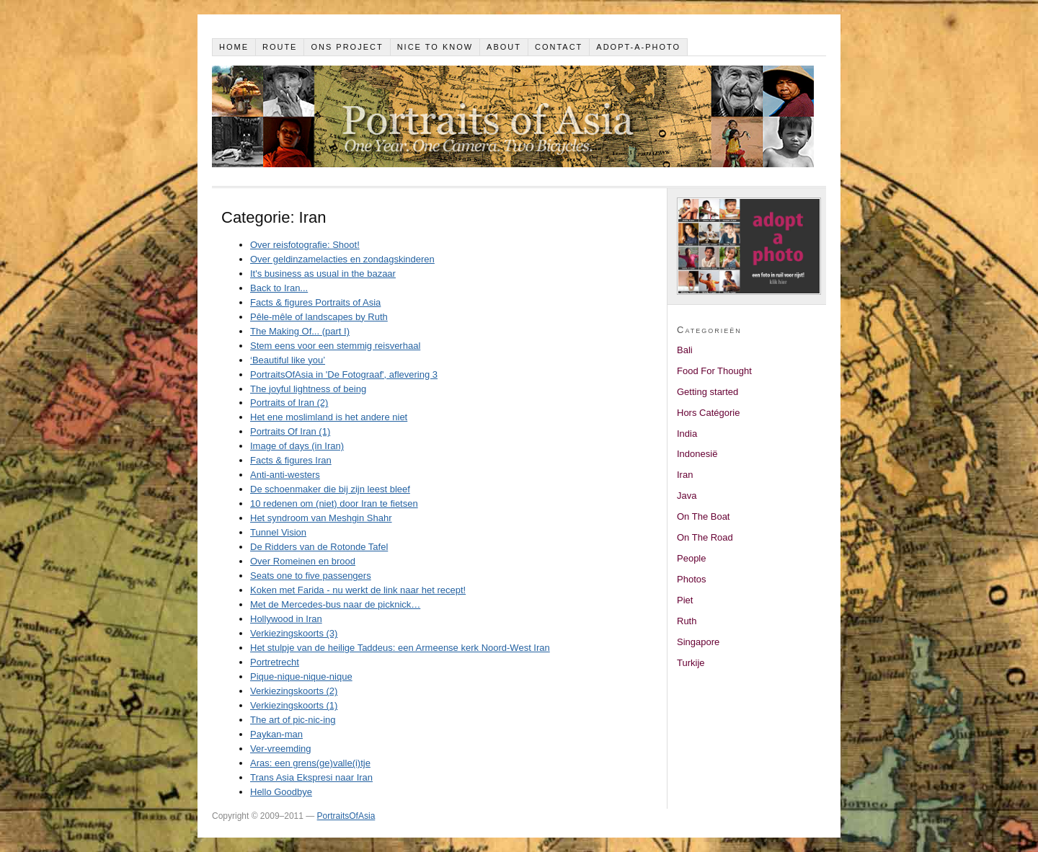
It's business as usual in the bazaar (323, 273)
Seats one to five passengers (310, 575)
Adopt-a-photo (638, 47)
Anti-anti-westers (285, 474)
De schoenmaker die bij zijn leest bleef (330, 489)
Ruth (686, 621)
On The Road (705, 537)
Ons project (347, 47)
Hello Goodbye (281, 791)
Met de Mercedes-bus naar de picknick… (335, 604)
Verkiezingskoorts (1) (293, 705)
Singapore (698, 641)
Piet (685, 600)
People (691, 558)
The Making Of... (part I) (300, 331)
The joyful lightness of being (308, 388)
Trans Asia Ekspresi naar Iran (311, 777)
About (504, 47)
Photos (691, 579)
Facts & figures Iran (291, 460)
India (687, 433)
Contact (558, 47)
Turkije (691, 662)
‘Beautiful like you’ (287, 360)
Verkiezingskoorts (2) (293, 690)
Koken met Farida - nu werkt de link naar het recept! (358, 590)
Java (686, 495)
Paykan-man (276, 734)
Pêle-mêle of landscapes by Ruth (319, 316)
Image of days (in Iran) (297, 445)
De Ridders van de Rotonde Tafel (319, 546)
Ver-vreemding (280, 748)
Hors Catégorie (708, 412)
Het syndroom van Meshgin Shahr (321, 517)
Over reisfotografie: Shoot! (305, 244)
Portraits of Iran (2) (289, 402)
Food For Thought (714, 370)
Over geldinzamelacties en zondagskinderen (342, 259)
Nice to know (435, 47)
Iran (685, 474)
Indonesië (697, 453)
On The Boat (703, 516)
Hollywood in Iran (286, 618)
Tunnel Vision (278, 532)
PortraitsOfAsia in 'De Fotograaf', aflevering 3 (344, 374)
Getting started (707, 391)
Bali (685, 350)
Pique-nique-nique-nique (301, 676)
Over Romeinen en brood (302, 561)
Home (234, 47)
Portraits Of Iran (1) (290, 431)
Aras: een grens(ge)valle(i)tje (310, 763)
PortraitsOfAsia (346, 816)
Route (280, 47)
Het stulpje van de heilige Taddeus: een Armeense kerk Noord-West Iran (400, 647)
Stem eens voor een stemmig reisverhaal (335, 345)
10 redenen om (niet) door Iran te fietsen (334, 503)
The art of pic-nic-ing (293, 719)
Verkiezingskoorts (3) (293, 633)
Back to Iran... (279, 288)
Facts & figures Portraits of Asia (315, 302)
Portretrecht (274, 662)
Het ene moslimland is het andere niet (328, 417)
